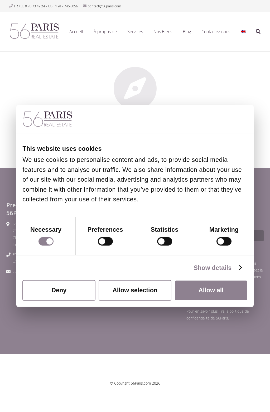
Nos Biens (162, 32)
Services (135, 32)
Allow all (211, 290)
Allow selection (135, 290)
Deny (58, 290)
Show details (213, 267)
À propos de (105, 32)
